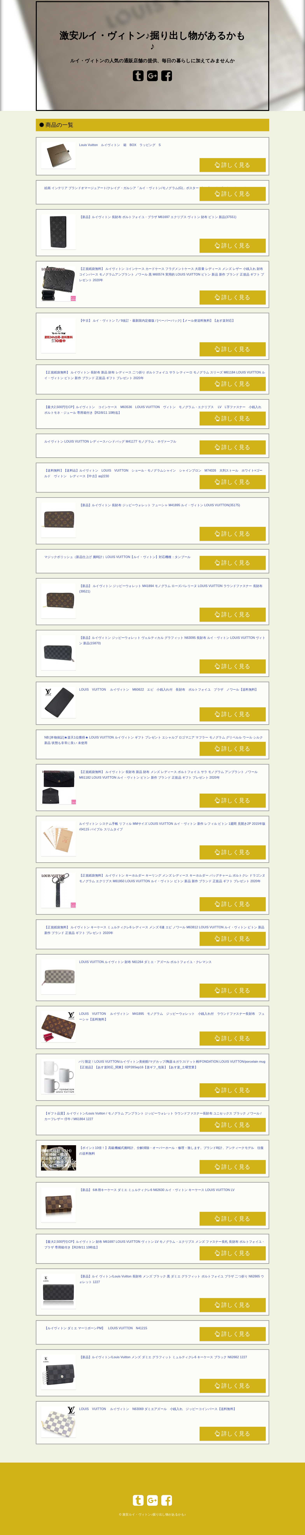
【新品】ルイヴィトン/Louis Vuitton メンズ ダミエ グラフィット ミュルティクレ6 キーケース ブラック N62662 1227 (163, 1357)
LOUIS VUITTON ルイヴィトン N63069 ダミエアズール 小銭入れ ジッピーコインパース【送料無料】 (158, 1409)
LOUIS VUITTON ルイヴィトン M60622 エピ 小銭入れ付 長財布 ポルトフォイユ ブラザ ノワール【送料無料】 (168, 689)
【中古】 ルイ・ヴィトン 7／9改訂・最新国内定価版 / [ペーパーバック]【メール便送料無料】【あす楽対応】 (157, 320)
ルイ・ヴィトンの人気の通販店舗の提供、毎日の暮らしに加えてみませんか (152, 60)
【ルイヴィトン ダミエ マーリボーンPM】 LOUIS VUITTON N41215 (95, 1328)
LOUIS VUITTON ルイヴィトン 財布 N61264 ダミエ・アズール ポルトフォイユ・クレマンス (145, 962)
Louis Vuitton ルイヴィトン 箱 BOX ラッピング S (120, 145)
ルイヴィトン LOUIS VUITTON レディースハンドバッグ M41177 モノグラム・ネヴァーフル (110, 441)
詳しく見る (232, 165)
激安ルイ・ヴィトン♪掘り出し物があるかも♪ (154, 1514)
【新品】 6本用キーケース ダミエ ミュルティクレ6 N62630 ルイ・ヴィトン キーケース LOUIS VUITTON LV (157, 1190)
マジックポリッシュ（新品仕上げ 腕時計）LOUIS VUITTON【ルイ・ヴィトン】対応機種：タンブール (117, 557)
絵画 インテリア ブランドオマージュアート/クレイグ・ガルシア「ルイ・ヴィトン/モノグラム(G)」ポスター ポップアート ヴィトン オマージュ (146, 188)
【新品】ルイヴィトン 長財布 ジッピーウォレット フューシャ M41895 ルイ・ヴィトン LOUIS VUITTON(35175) (159, 505)
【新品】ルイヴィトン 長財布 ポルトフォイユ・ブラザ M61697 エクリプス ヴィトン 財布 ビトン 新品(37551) (157, 217)
